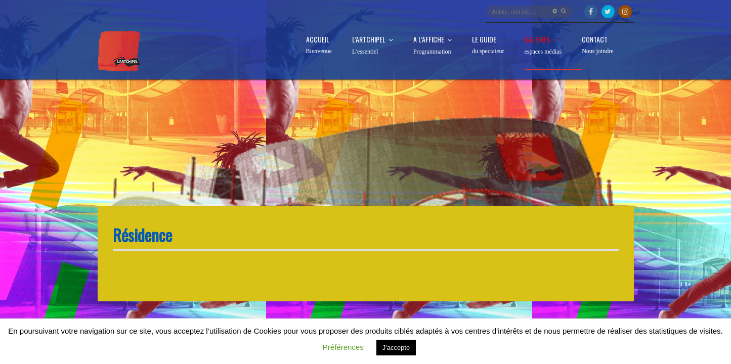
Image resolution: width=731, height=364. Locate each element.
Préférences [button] (343, 347)
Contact (597, 45)
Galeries (543, 45)
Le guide (488, 45)
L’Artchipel (372, 45)
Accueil (319, 45)
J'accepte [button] (396, 347)
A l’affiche (432, 45)
